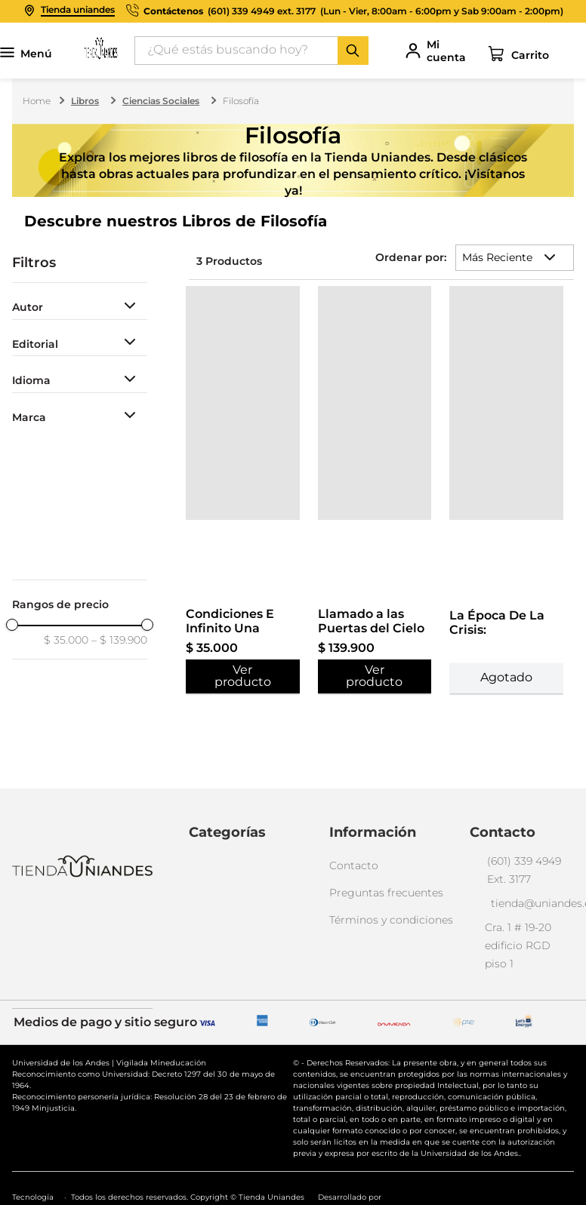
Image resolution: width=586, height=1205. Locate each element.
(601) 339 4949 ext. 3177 (262, 11)
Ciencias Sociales (160, 100)
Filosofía (241, 100)
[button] (79, 307)
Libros (85, 100)
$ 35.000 (66, 640)
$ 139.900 (119, 640)
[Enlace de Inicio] (38, 101)
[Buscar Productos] (352, 50)
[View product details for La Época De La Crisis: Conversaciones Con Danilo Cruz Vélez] (506, 282)
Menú (26, 54)
